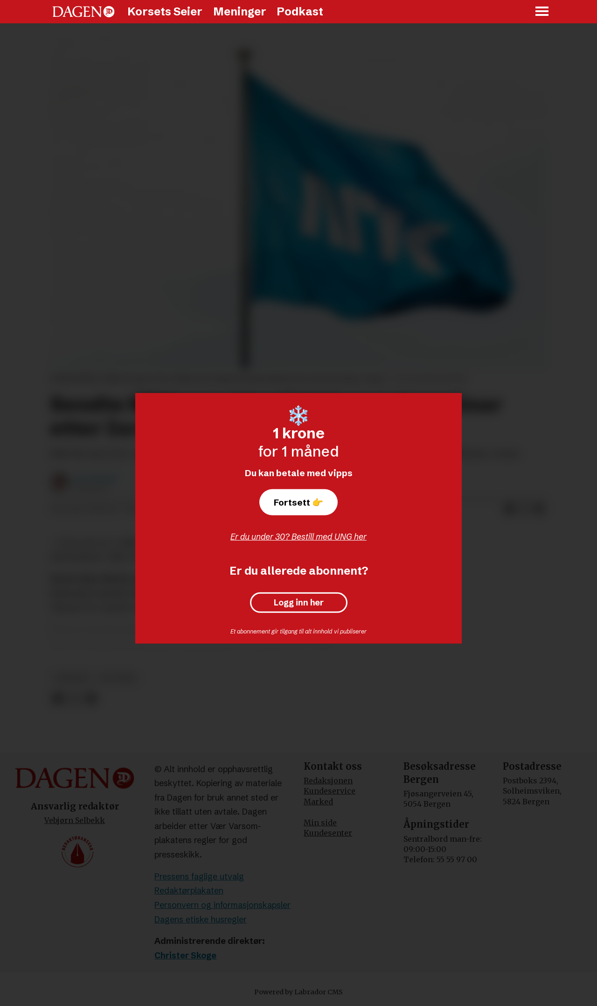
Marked (318, 801)
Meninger (239, 11)
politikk (118, 678)
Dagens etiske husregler (200, 919)
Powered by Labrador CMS (298, 992)
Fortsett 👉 (298, 502)
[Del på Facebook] (509, 509)
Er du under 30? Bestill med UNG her (298, 536)
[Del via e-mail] (539, 509)
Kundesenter (328, 832)
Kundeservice (329, 790)
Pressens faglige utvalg (199, 876)
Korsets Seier (164, 11)
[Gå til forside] (83, 12)
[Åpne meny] (542, 12)
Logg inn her (299, 603)
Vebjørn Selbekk (74, 820)
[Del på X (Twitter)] (524, 509)
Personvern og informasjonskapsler (222, 905)
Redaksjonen (328, 780)
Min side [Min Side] (320, 822)
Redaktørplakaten (188, 890)
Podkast (300, 11)
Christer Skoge (185, 955)
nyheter (72, 678)
